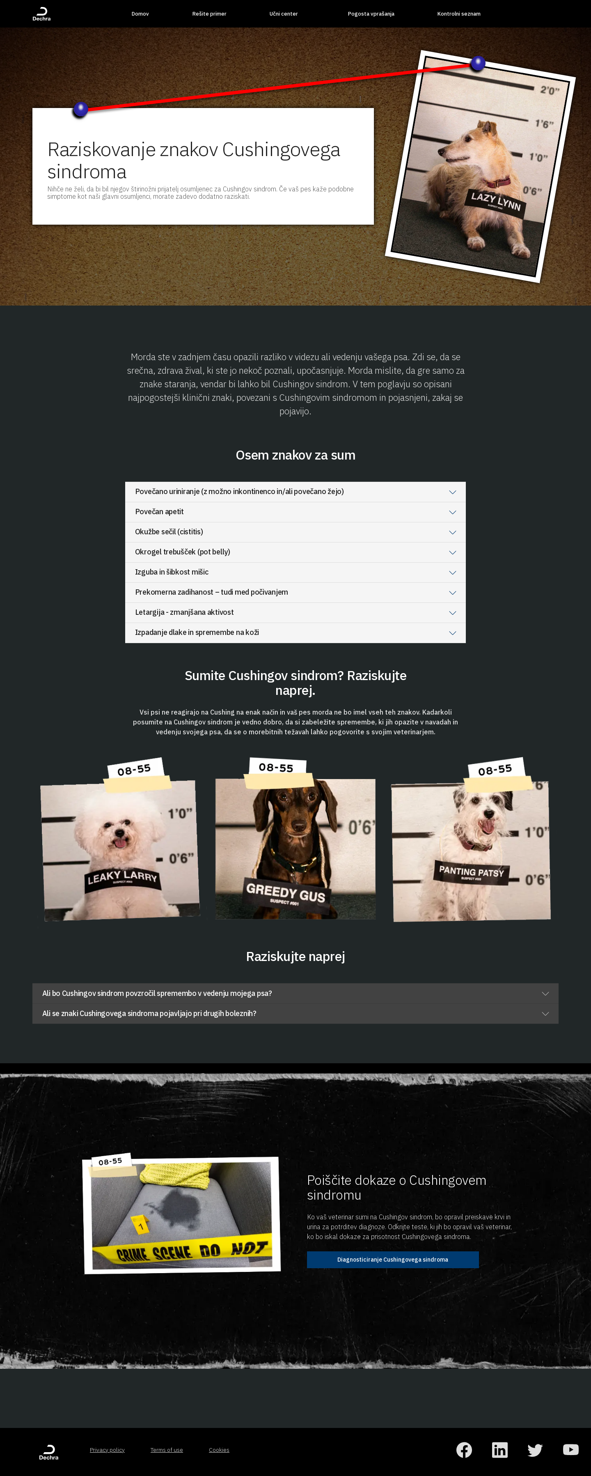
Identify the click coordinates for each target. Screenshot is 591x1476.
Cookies (219, 1449)
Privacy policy (107, 1449)
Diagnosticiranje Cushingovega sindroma (392, 1259)
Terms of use (167, 1449)
